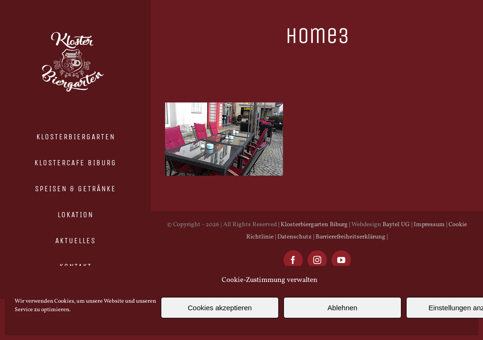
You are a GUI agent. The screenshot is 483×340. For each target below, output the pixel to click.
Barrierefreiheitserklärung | (351, 237)
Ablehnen (342, 308)
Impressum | (429, 225)
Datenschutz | (295, 237)
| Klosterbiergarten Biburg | (314, 225)
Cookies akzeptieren (220, 308)
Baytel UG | (397, 225)
